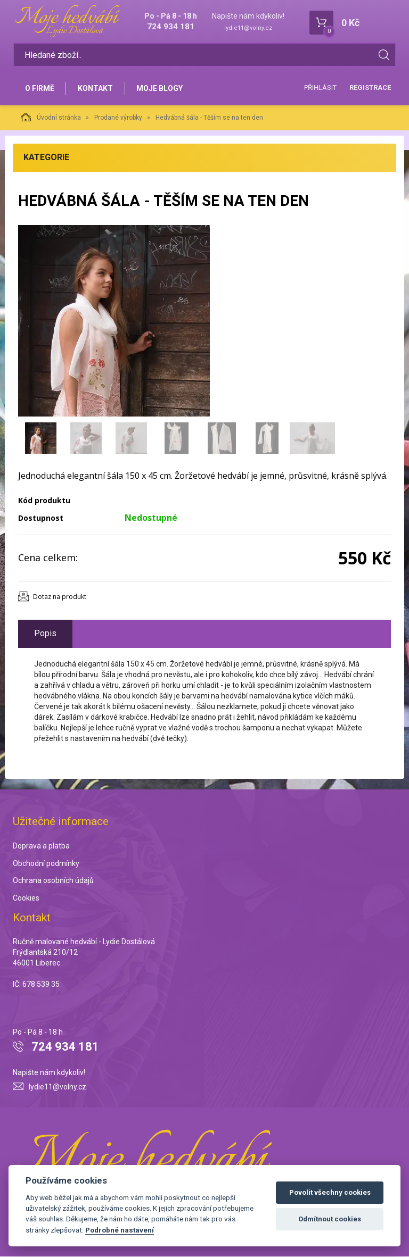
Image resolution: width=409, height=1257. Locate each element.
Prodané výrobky (118, 118)
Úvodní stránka (51, 117)
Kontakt (95, 89)
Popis (45, 634)
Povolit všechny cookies (330, 1192)
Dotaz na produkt (59, 597)
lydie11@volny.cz (248, 27)
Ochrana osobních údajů (53, 881)
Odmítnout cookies (329, 1219)
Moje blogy (160, 89)
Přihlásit (320, 88)
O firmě (39, 89)
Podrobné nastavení (119, 1230)
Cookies (26, 899)
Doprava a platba (41, 846)
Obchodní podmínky (46, 864)
